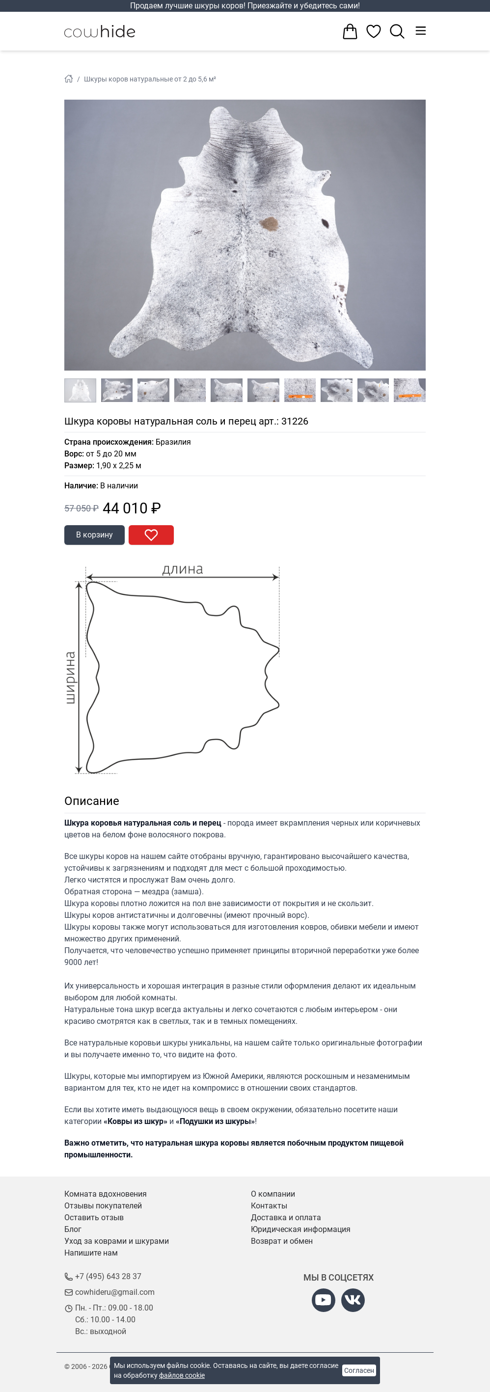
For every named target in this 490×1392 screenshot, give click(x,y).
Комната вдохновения (105, 1194)
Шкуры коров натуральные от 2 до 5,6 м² (150, 79)
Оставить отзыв (94, 1217)
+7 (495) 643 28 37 (108, 1276)
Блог (73, 1229)
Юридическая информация (301, 1229)
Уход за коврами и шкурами (116, 1241)
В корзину (94, 534)
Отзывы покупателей (103, 1205)
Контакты (269, 1205)
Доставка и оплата (286, 1217)
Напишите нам (91, 1253)
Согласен (359, 1370)
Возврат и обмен (282, 1241)
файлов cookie (182, 1375)
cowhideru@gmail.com (115, 1292)
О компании (273, 1194)
